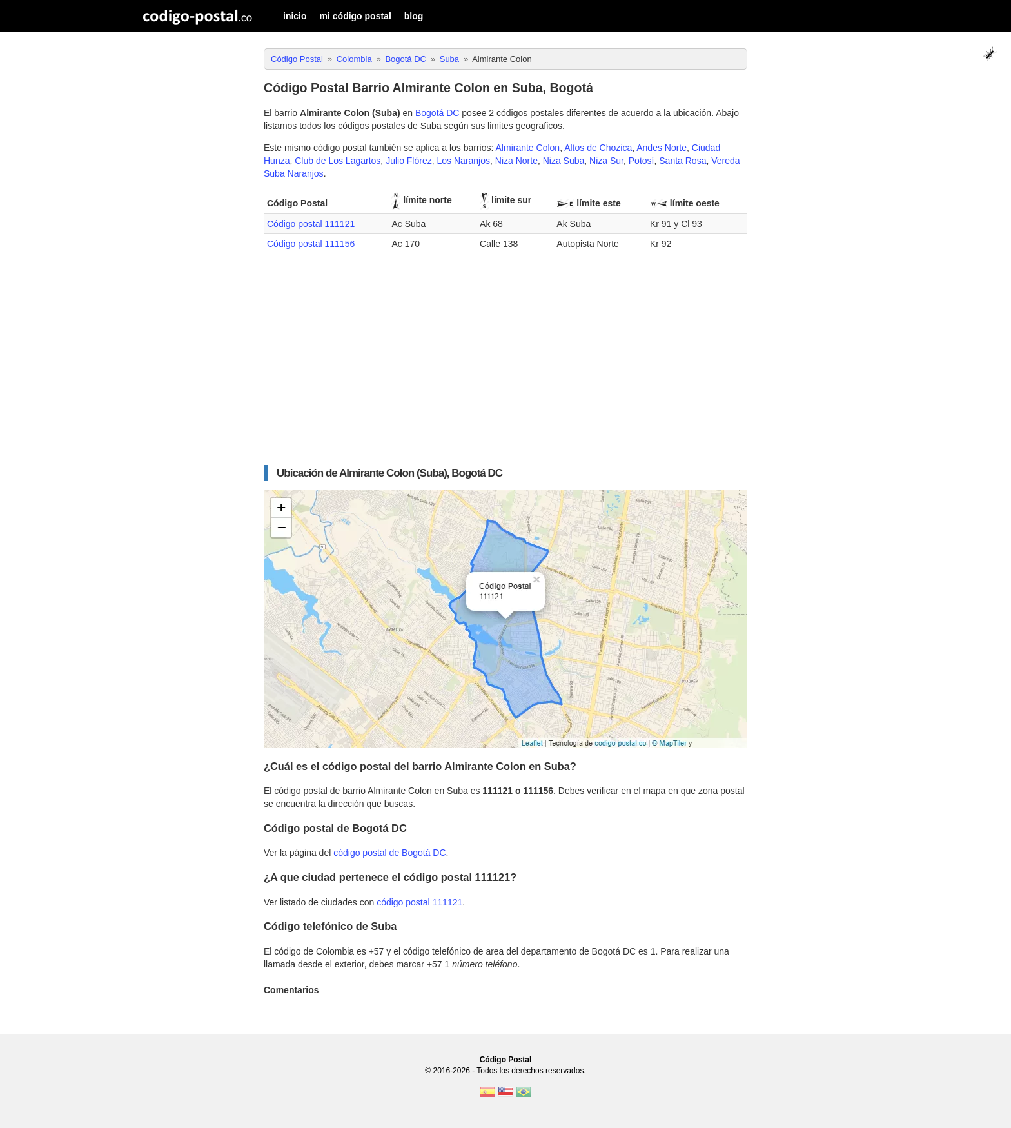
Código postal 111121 (311, 224)
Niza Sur (606, 160)
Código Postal (506, 1059)
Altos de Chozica (598, 148)
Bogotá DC (437, 113)
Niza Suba (564, 160)
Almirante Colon (528, 148)
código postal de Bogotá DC (389, 852)
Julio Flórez (409, 160)
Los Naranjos (464, 160)
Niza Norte (516, 160)
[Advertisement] (505, 365)
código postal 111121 (419, 902)
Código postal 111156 (311, 244)
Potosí (641, 160)
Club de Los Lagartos (337, 160)
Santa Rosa (682, 160)
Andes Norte (661, 148)
